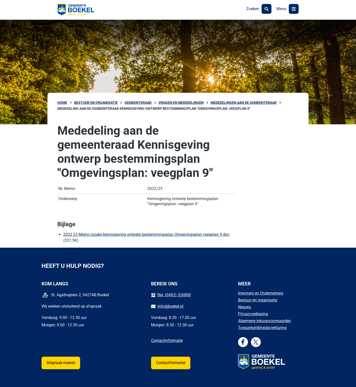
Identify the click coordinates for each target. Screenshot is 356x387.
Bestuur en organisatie (257, 300)
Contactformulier (170, 362)
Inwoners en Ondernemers (260, 293)
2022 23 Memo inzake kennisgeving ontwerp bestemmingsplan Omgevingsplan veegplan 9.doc (146, 234)
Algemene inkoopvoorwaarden (264, 320)
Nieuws (244, 307)
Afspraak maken (60, 362)
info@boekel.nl (170, 306)
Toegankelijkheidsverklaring (262, 327)
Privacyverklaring (253, 314)
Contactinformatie (167, 340)
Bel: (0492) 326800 (174, 295)
